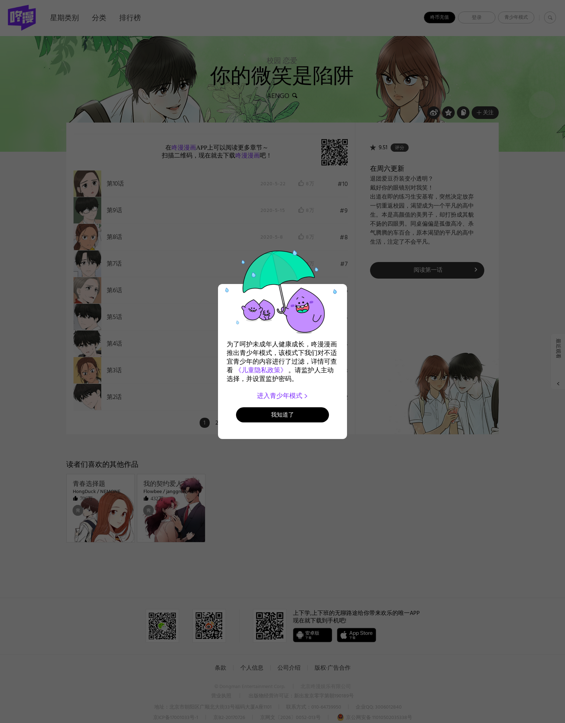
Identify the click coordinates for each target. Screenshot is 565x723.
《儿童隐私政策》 (261, 370)
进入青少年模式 (282, 395)
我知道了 (282, 415)
